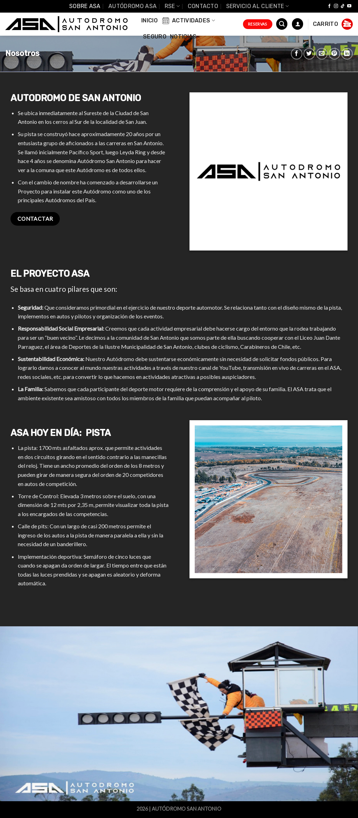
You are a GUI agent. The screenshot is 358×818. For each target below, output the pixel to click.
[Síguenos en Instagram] (336, 6)
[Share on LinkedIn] (347, 53)
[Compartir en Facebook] (296, 53)
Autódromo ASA (132, 6)
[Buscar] (281, 24)
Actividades (188, 20)
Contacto (203, 6)
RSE (172, 6)
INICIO (149, 20)
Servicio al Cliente (257, 6)
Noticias (183, 36)
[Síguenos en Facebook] (329, 6)
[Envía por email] (322, 53)
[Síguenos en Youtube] (349, 6)
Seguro (154, 36)
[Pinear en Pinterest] (334, 53)
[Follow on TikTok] (343, 6)
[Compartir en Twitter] (309, 53)
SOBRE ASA (85, 6)
